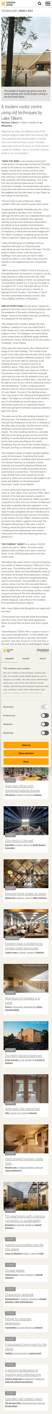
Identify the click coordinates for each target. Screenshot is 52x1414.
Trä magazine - (17, 10)
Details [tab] (26, 658)
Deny (26, 761)
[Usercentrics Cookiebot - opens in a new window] (37, 651)
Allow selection (26, 753)
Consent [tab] (9, 658)
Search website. (41, 3)
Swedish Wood (8, 4)
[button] (48, 3)
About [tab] (43, 658)
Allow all (26, 745)
